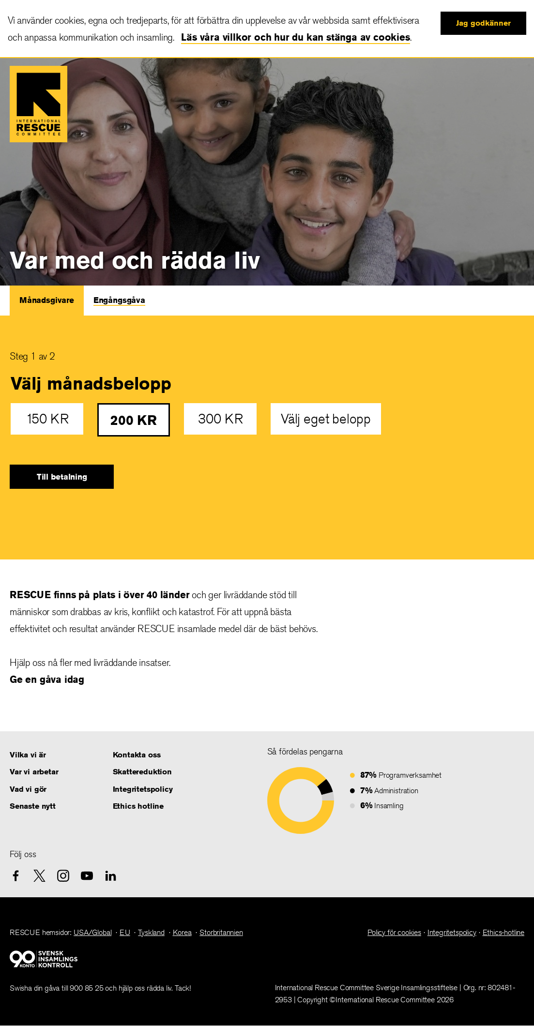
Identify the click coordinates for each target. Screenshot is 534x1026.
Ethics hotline (138, 806)
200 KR (133, 420)
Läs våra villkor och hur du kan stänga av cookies (295, 37)
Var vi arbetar (34, 771)
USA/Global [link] (92, 932)
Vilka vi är (28, 754)
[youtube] (87, 876)
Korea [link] (182, 932)
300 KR (220, 419)
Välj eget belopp (326, 419)
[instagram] (63, 876)
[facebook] (16, 876)
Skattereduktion (142, 771)
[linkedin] (111, 876)
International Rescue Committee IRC (38, 104)
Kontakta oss (137, 754)
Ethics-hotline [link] (503, 932)
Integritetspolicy (143, 789)
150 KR (47, 419)
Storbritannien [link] (221, 932)
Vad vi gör (28, 789)
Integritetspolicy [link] (451, 932)
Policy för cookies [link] (394, 932)
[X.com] (39, 876)
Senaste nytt (33, 806)
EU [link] (125, 932)
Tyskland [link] (151, 932)
